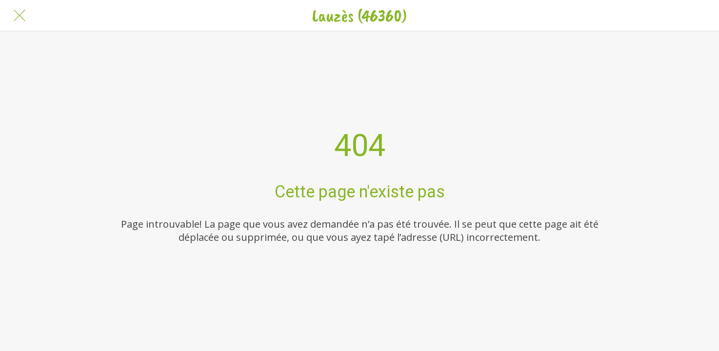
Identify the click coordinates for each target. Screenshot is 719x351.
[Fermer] (19, 15)
